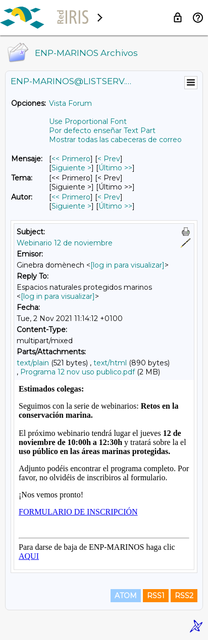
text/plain (33, 362)
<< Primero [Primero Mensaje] (70, 158)
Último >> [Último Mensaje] (115, 167)
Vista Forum (70, 103)
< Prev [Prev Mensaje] (108, 158)
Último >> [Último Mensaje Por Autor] (115, 206)
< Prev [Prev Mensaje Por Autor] (108, 197)
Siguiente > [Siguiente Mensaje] (71, 167)
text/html (110, 362)
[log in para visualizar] (127, 265)
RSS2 (184, 595)
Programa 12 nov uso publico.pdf (77, 371)
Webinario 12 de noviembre (65, 242)
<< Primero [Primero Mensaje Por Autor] (70, 197)
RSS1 (156, 595)
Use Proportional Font (88, 121)
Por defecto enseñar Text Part (102, 130)
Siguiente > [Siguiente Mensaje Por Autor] (71, 206)
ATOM (126, 595)
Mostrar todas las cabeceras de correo (115, 139)
